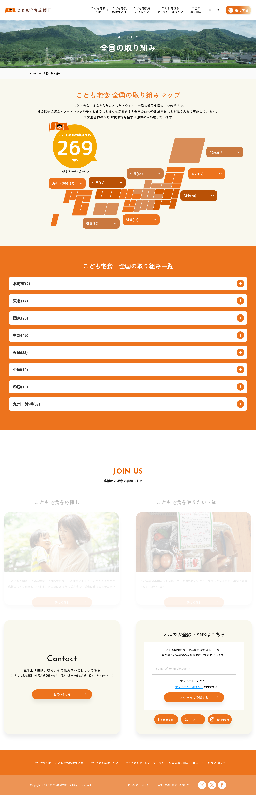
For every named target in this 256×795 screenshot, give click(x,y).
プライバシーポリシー (194, 681)
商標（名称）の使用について (173, 785)
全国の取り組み (196, 10)
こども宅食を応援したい (142, 10)
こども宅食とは (98, 10)
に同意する (194, 687)
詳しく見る (62, 602)
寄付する (242, 10)
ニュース (214, 10)
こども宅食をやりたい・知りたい (170, 10)
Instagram (222, 719)
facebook (167, 719)
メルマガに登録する (193, 697)
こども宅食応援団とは (119, 10)
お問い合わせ (62, 694)
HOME (33, 73)
